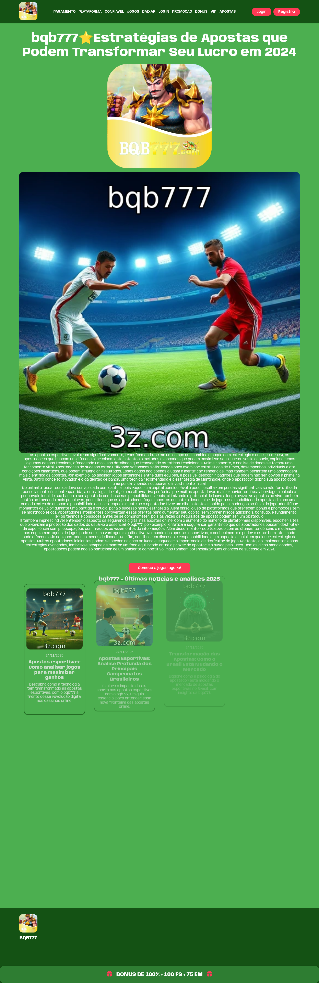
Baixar (148, 11)
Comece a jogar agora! (159, 567)
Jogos (133, 11)
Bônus (201, 11)
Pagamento (65, 11)
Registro (286, 12)
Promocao (182, 11)
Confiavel (114, 11)
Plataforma (90, 11)
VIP (213, 11)
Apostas (228, 11)
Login (163, 11)
